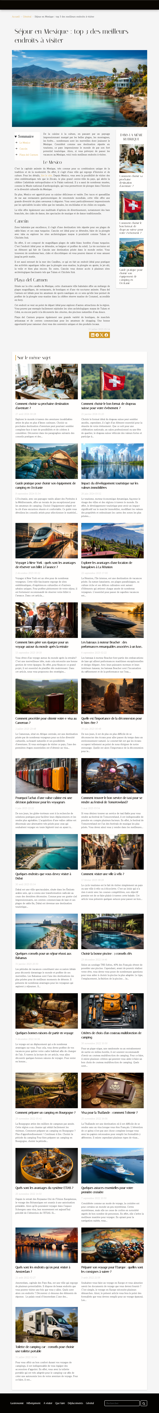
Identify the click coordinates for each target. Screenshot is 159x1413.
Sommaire (26, 136)
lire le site (46, 175)
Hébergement (34, 1403)
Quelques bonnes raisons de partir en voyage (44, 1033)
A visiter (47, 1403)
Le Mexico (24, 142)
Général (27, 16)
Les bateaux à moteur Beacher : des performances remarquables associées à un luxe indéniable (111, 647)
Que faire (60, 1403)
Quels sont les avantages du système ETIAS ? (44, 1188)
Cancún (23, 148)
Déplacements (75, 1403)
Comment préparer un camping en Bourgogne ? (45, 1112)
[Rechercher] (122, 1403)
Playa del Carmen (28, 154)
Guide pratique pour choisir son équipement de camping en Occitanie (131, 276)
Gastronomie (17, 1403)
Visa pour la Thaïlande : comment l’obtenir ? (109, 1112)
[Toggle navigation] (8, 5)
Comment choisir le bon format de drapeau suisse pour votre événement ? (131, 228)
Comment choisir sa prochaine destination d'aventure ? (131, 181)
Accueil (16, 16)
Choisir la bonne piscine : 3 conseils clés (106, 953)
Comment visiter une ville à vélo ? (102, 874)
